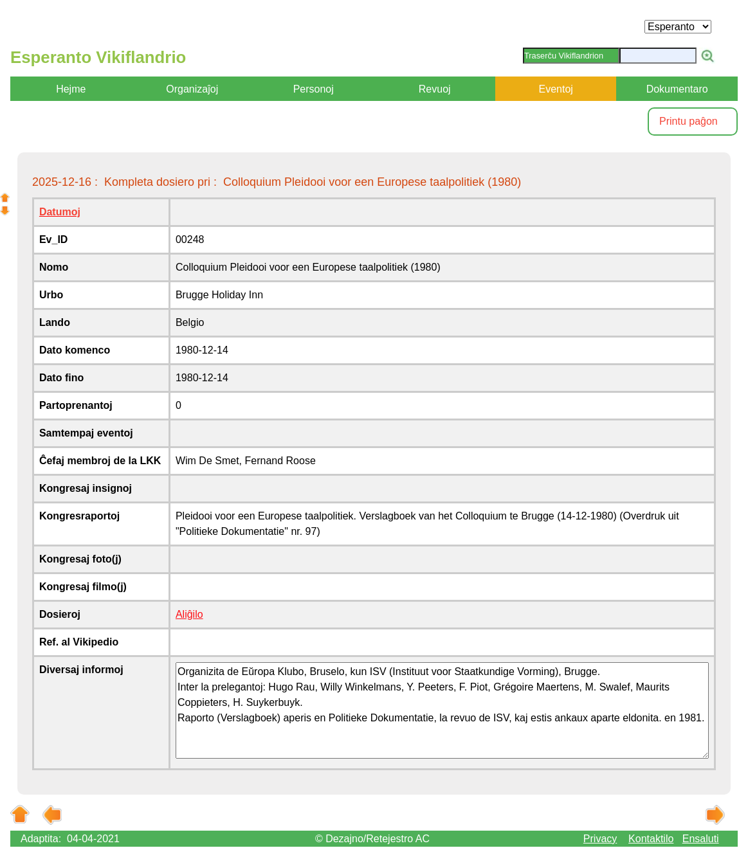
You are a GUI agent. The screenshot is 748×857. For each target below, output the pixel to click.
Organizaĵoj (192, 89)
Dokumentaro (677, 89)
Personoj (313, 89)
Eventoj (555, 89)
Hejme (71, 89)
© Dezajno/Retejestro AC (372, 838)
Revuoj (435, 89)
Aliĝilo (189, 614)
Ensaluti (700, 838)
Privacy (600, 838)
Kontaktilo (650, 838)
